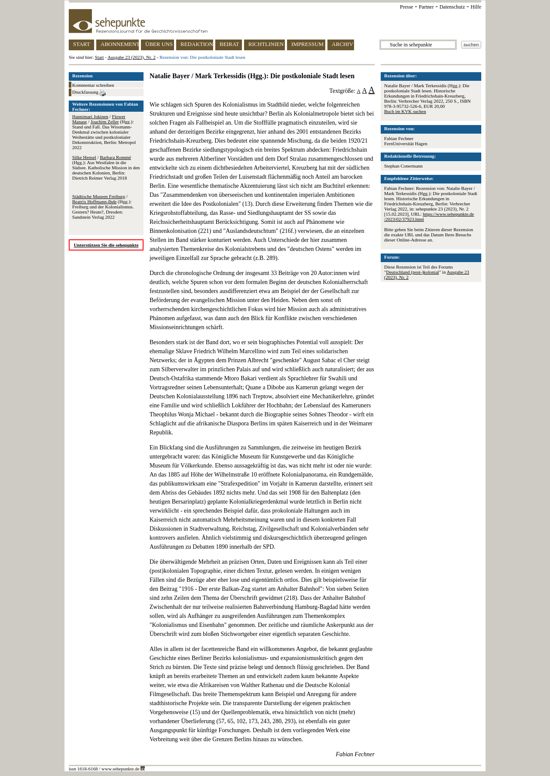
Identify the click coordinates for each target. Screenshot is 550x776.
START (81, 44)
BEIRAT (229, 44)
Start (99, 57)
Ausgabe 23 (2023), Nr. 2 (131, 57)
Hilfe (476, 7)
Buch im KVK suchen (405, 111)
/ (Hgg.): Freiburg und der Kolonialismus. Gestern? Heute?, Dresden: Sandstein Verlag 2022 (103, 207)
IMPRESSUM (307, 44)
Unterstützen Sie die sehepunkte (106, 244)
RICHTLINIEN (266, 44)
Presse (406, 7)
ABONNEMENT (120, 44)
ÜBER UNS (159, 44)
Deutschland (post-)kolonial (412, 272)
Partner (426, 7)
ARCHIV (342, 44)
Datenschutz (452, 7)
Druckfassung (89, 92)
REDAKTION (196, 44)
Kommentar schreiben (93, 85)
